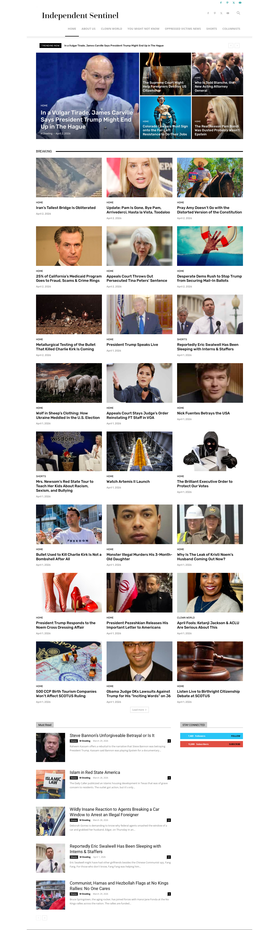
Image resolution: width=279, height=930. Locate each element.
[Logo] (79, 13)
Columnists (231, 28)
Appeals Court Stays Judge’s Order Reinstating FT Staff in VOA (137, 415)
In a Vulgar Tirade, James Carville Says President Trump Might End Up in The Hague (114, 45)
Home (72, 28)
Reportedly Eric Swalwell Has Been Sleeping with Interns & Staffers (208, 346)
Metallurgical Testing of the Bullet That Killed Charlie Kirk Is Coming (66, 346)
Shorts (211, 28)
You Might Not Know (143, 28)
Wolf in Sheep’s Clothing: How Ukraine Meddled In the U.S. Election (68, 415)
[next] (237, 45)
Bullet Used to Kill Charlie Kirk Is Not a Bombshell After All (69, 556)
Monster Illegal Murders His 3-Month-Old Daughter (139, 556)
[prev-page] (38, 917)
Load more (139, 709)
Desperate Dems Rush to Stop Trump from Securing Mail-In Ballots (209, 278)
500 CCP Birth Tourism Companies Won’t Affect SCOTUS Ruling (66, 693)
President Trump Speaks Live (132, 344)
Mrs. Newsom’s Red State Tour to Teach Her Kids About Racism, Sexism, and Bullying (64, 486)
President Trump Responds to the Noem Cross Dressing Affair (66, 625)
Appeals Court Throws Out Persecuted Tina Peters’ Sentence (137, 278)
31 (169, 857)
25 (169, 820)
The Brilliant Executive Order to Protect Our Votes (204, 483)
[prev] (230, 45)
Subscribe (234, 744)
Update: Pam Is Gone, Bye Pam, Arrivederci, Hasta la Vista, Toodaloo (138, 209)
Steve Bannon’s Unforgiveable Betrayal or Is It (112, 735)
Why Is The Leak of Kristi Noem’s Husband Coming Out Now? (205, 556)
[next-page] (44, 917)
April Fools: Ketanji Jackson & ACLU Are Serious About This (208, 625)
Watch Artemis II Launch (128, 481)
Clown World (111, 28)
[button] (238, 13)
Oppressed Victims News (183, 28)
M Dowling (84, 740)
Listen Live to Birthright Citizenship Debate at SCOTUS (208, 693)
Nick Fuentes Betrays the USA (203, 413)
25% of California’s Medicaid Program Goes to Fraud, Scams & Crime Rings (69, 278)
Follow (235, 735)
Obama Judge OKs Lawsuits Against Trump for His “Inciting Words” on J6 (139, 693)
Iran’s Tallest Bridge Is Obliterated (66, 207)
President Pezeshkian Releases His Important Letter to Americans (137, 625)
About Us (89, 28)
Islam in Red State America (95, 772)
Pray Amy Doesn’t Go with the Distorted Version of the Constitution (209, 209)
